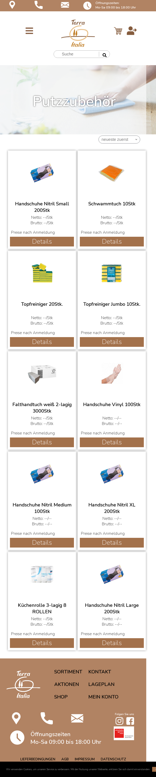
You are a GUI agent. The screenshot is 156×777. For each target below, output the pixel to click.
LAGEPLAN (101, 684)
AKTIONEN (66, 684)
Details (42, 241)
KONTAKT (99, 672)
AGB (65, 759)
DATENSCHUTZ (113, 759)
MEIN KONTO (103, 697)
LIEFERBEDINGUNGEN (37, 759)
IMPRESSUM (85, 759)
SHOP (61, 697)
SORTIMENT (68, 672)
